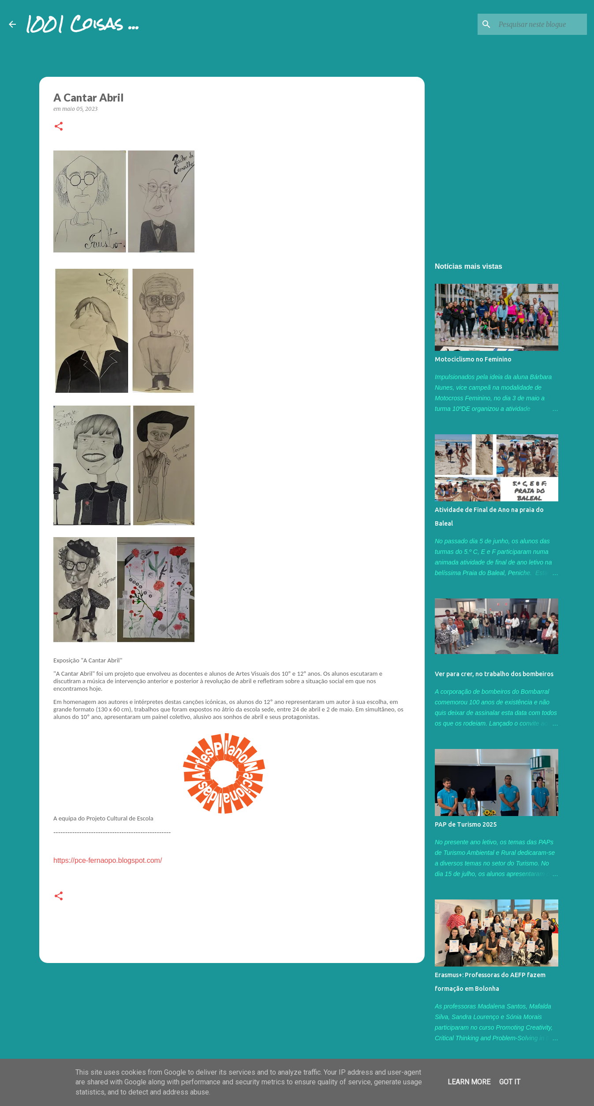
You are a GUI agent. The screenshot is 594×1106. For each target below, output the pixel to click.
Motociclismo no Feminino (473, 359)
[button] (58, 127)
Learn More (469, 1082)
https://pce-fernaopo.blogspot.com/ (107, 860)
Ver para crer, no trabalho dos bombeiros (494, 673)
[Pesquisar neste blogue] (540, 24)
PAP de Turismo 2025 (466, 824)
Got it (509, 1082)
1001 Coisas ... (82, 24)
